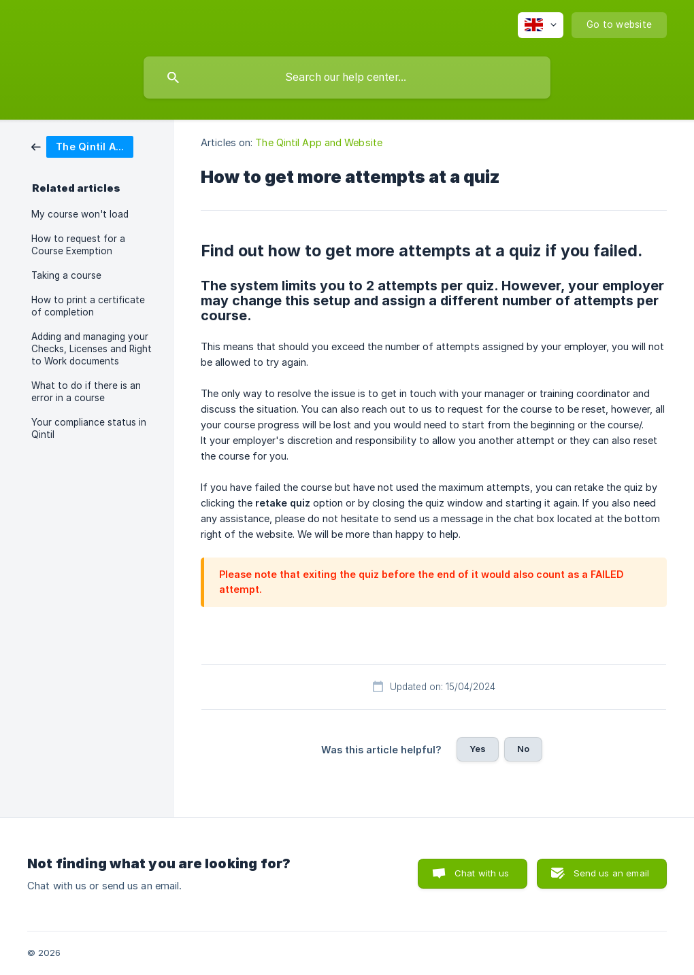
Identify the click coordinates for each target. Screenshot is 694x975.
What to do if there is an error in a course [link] (86, 391)
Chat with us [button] (482, 873)
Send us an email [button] (611, 873)
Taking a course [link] (66, 275)
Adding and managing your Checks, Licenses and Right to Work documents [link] (91, 348)
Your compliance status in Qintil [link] (88, 428)
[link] (82, 145)
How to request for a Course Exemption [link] (78, 244)
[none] (540, 25)
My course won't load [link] (80, 214)
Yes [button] (477, 748)
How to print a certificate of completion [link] (88, 306)
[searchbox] (347, 77)
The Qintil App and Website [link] (318, 142)
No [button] (523, 748)
